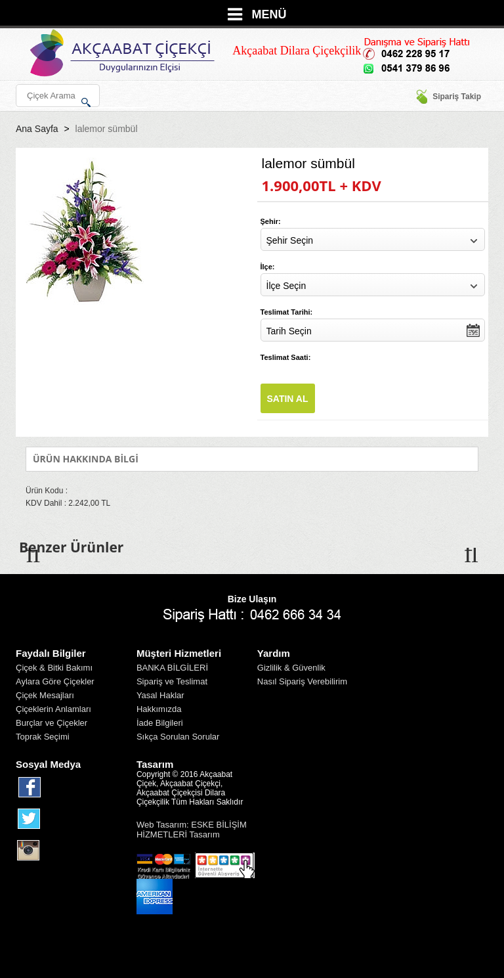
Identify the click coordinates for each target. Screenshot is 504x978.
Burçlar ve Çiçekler (51, 723)
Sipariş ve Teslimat (171, 681)
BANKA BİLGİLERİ (172, 668)
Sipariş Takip (448, 96)
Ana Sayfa (37, 128)
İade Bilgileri (159, 723)
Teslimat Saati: (286, 357)
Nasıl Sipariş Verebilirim (302, 681)
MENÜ (269, 14)
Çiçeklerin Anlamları (53, 709)
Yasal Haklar (160, 695)
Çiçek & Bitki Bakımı (54, 668)
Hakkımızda (159, 709)
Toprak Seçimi (43, 737)
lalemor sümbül (106, 128)
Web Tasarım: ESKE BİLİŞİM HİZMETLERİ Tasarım (191, 829)
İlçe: (268, 267)
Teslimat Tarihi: (287, 312)
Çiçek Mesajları (45, 695)
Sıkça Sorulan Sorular (177, 737)
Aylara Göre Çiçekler (55, 681)
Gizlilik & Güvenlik (291, 668)
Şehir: (271, 221)
